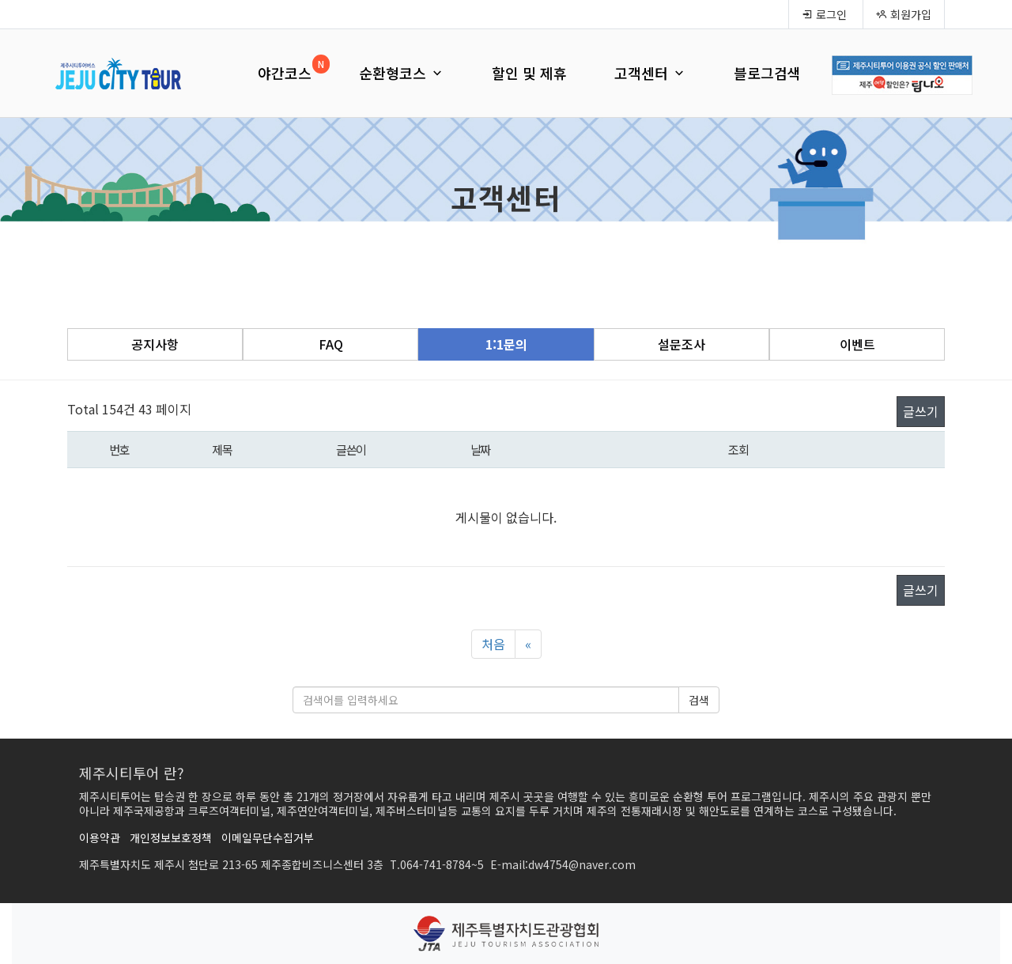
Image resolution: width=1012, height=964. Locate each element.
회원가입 (903, 14)
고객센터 (650, 72)
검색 (699, 700)
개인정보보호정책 (171, 837)
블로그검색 (767, 72)
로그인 (824, 14)
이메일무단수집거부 (267, 837)
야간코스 (285, 72)
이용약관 (99, 837)
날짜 (480, 449)
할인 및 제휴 (529, 72)
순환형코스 (401, 72)
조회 (738, 449)
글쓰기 (920, 411)
